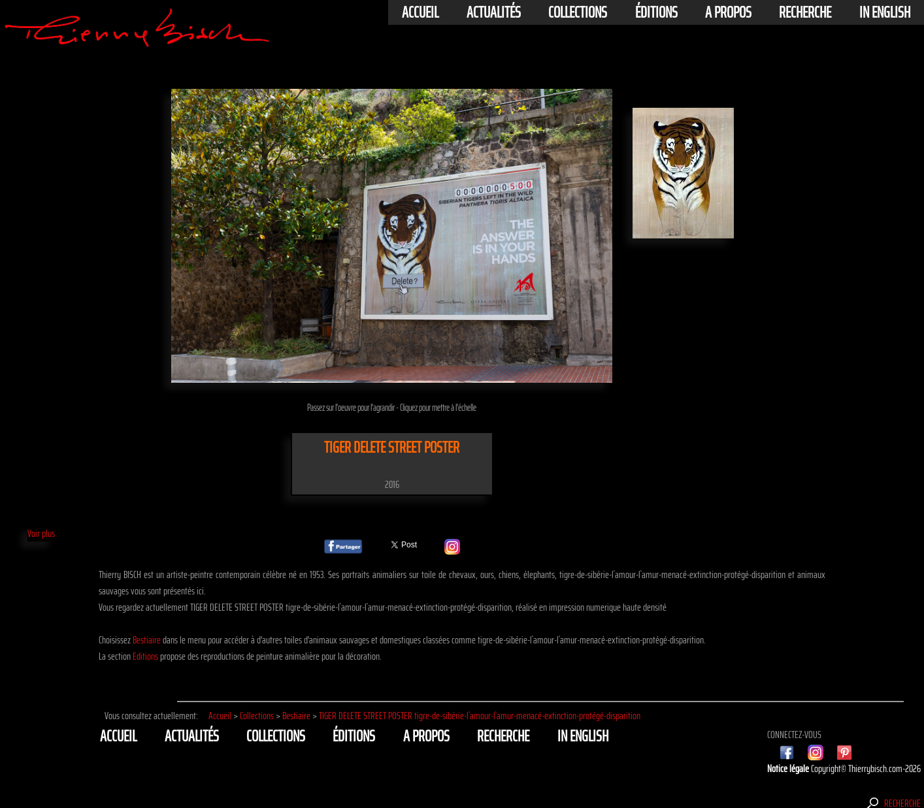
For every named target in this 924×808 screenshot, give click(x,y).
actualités (494, 12)
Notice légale (789, 768)
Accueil (420, 12)
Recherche (805, 12)
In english (884, 12)
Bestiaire (147, 640)
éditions (656, 12)
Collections (577, 12)
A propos (728, 12)
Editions (145, 656)
